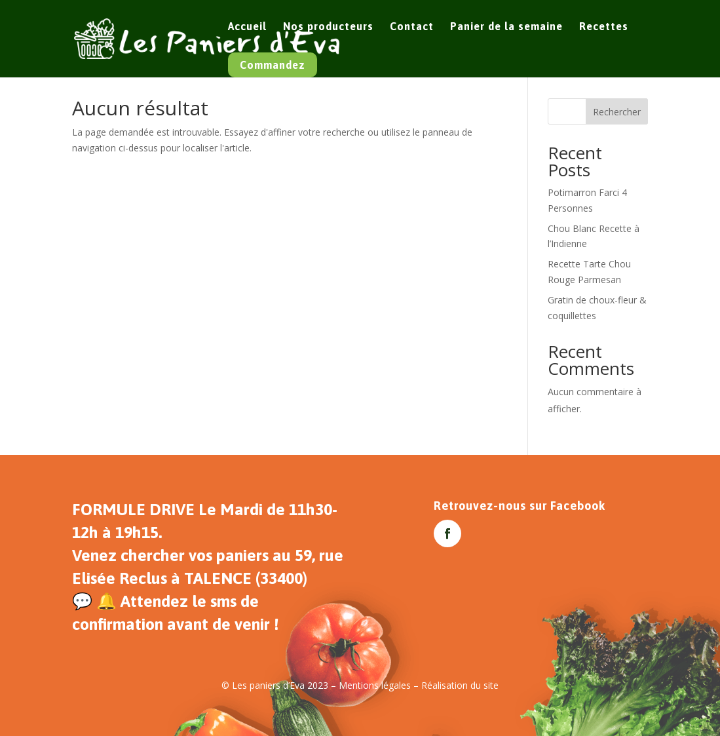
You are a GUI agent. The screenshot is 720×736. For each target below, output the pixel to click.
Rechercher (617, 112)
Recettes (603, 27)
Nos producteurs (328, 27)
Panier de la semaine (506, 27)
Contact (412, 27)
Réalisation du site (460, 685)
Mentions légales (375, 685)
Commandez (272, 65)
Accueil (247, 27)
